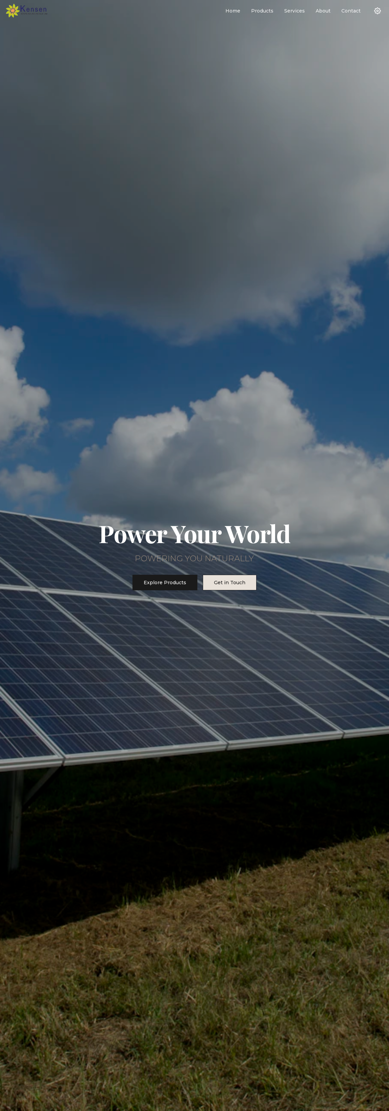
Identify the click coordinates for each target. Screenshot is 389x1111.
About (323, 11)
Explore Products (165, 582)
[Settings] (377, 11)
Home (232, 11)
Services (294, 11)
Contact (351, 11)
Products (262, 11)
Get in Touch (229, 582)
